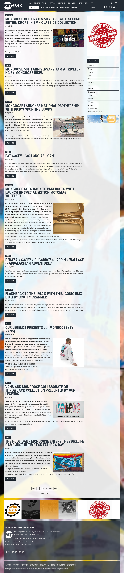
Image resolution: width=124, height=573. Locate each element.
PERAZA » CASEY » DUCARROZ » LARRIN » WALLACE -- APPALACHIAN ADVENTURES (44, 262)
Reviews (90, 105)
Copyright (24, 565)
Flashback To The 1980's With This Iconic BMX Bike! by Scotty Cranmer (43, 295)
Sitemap (43, 565)
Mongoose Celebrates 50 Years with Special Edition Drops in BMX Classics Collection (43, 21)
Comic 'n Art (91, 92)
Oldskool (9, 15)
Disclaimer (34, 565)
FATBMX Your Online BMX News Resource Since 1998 (15, 5)
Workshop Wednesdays (95, 112)
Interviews (61, 3)
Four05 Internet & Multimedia (47, 569)
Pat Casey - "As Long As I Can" (30, 156)
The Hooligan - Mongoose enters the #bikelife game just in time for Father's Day (44, 443)
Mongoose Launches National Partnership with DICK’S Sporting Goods (42, 107)
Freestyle (37, 3)
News (80, 3)
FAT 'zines (91, 102)
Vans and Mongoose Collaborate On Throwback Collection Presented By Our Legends (40, 390)
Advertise (51, 565)
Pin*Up (90, 95)
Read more (10, 56)
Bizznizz (8, 102)
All (30, 3)
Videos (74, 3)
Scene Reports (92, 108)
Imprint (8, 565)
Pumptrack (52, 3)
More (85, 3)
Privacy (16, 565)
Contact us (61, 565)
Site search (71, 565)
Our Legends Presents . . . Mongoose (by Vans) (39, 329)
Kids (68, 3)
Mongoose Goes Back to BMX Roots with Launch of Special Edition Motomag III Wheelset (39, 192)
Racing (44, 3)
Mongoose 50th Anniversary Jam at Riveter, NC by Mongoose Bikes (43, 71)
